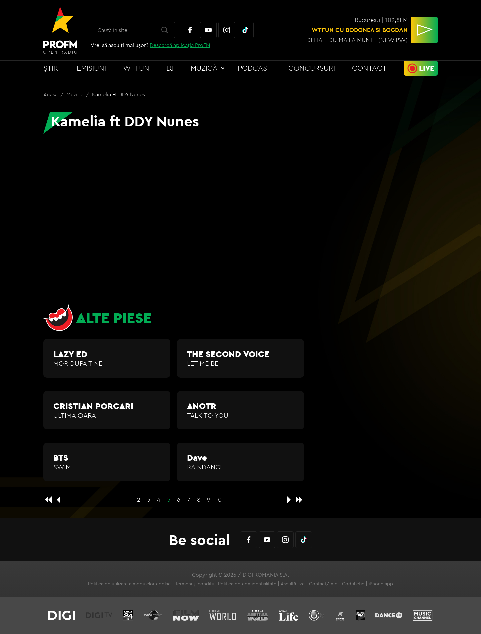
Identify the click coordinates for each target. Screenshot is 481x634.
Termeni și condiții (194, 583)
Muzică (204, 68)
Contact (369, 68)
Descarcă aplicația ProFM (180, 45)
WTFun (136, 68)
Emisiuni (91, 68)
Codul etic (353, 583)
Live (426, 68)
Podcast (254, 68)
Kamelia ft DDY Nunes (118, 94)
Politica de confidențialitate (247, 583)
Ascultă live (293, 583)
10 (219, 499)
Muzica (75, 94)
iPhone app (381, 583)
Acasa (51, 94)
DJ (170, 68)
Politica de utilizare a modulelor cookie (129, 583)
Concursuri (311, 68)
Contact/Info (323, 583)
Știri (51, 68)
